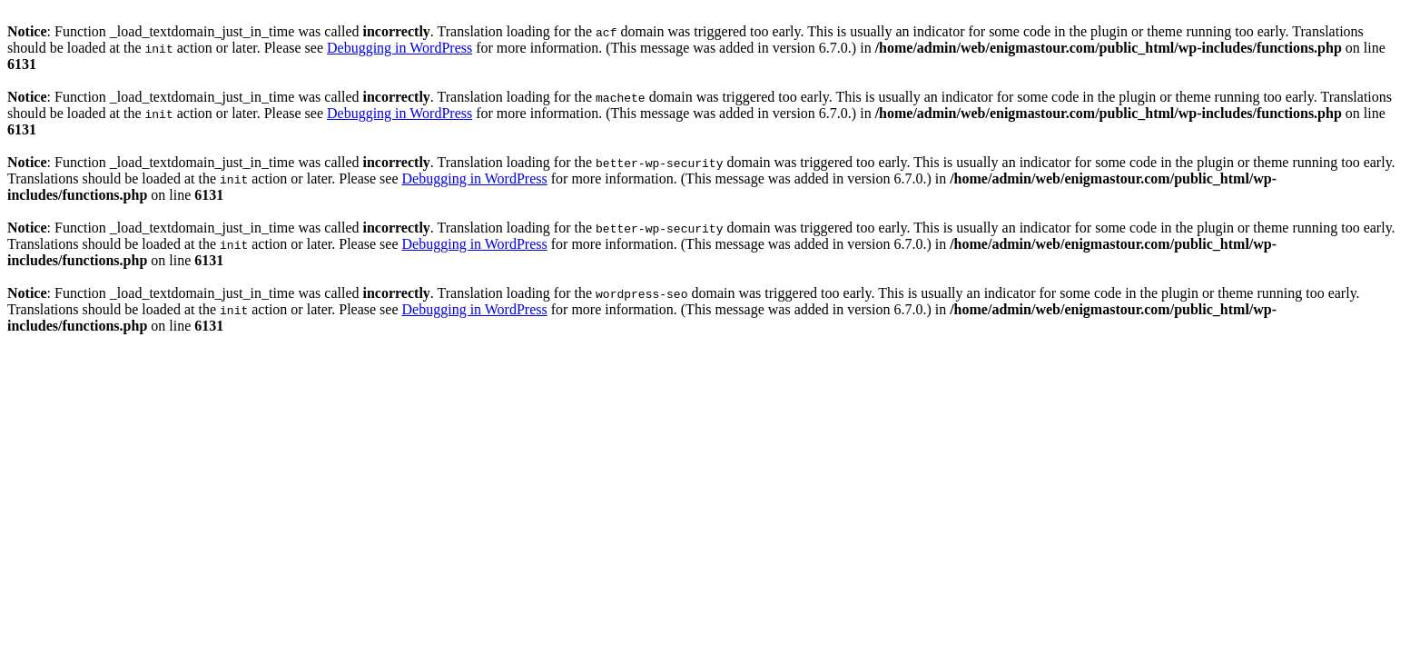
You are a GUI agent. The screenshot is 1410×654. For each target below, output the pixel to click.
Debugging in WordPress (399, 47)
